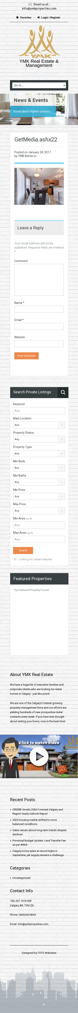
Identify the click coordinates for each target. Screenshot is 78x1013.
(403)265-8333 (42, 74)
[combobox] (39, 425)
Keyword (19, 404)
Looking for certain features (33, 559)
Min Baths (19, 475)
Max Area (23, 532)
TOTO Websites (47, 952)
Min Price (19, 489)
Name (19, 302)
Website (19, 337)
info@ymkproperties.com (39, 8)
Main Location (22, 418)
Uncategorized (21, 877)
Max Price (19, 504)
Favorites (24, 17)
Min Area (22, 518)
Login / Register (48, 17)
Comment (21, 261)
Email (19, 320)
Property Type (22, 447)
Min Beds (19, 461)
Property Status (23, 432)
